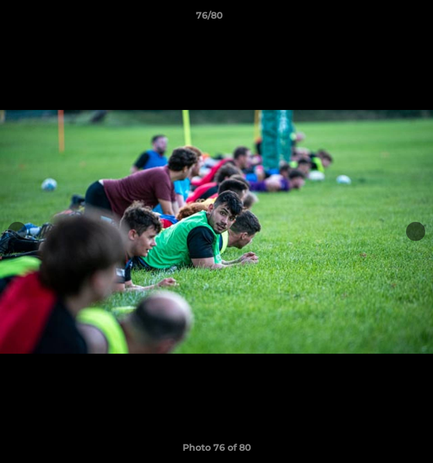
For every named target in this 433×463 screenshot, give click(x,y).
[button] (386, 18)
